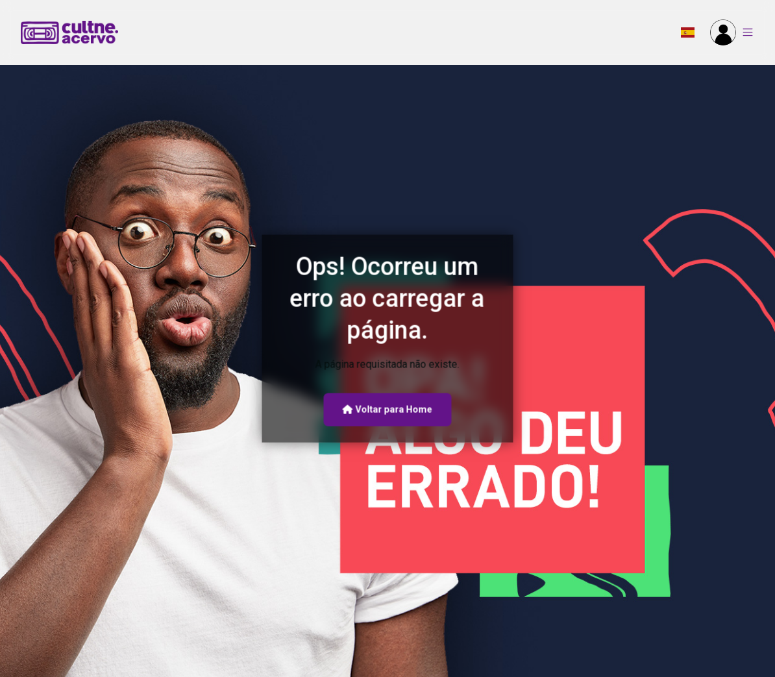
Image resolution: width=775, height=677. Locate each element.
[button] (688, 32)
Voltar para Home (387, 409)
